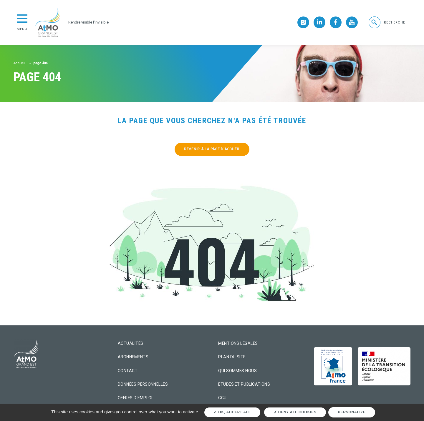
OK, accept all (232, 412)
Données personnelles (143, 384)
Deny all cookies (295, 412)
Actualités (130, 343)
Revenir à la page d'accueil (212, 149)
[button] (386, 22)
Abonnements (133, 357)
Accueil (20, 63)
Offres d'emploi (135, 397)
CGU (222, 397)
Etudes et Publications (244, 384)
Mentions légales (238, 343)
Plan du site (232, 357)
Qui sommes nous (237, 370)
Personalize (352, 412)
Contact (128, 370)
